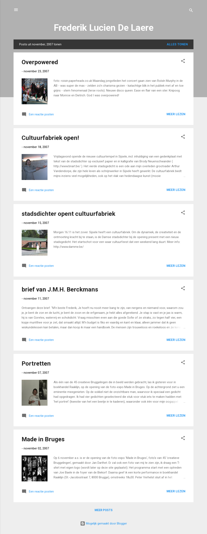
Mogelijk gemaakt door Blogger (103, 523)
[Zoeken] (191, 11)
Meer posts (104, 510)
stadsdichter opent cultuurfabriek (68, 213)
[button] (183, 62)
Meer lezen (176, 114)
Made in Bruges (43, 439)
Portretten (36, 363)
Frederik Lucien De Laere (103, 27)
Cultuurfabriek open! (50, 137)
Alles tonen (177, 44)
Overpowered (40, 62)
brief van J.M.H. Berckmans (60, 289)
